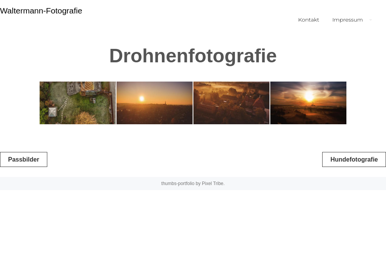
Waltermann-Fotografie (41, 10)
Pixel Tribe (212, 183)
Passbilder (23, 159)
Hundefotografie (354, 159)
